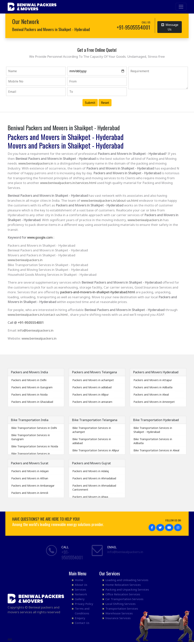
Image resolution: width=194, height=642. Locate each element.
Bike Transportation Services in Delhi (34, 428)
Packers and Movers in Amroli (29, 493)
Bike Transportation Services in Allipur (95, 450)
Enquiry (80, 618)
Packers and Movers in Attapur (152, 380)
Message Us (169, 26)
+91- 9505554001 (72, 555)
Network (81, 594)
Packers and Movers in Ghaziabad (32, 402)
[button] (152, 527)
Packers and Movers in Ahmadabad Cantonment (94, 487)
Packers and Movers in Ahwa (90, 497)
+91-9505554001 (31, 322)
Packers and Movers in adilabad (92, 387)
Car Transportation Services (124, 599)
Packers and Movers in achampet (93, 380)
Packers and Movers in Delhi (28, 380)
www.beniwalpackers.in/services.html (68, 183)
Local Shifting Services (120, 604)
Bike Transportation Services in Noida (34, 446)
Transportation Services (121, 608)
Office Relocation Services (122, 594)
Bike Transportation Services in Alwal (156, 450)
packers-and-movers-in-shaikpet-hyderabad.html (97, 292)
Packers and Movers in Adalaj (90, 471)
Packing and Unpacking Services (127, 589)
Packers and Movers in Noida (29, 394)
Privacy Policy (84, 604)
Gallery (80, 599)
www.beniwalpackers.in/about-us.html (109, 200)
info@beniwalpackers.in (35, 330)
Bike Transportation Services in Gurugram (30, 437)
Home (79, 580)
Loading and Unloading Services (126, 580)
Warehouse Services (119, 613)
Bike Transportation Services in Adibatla (152, 441)
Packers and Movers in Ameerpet (154, 402)
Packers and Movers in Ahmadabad (94, 478)
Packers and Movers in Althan (29, 478)
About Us (81, 585)
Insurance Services (118, 618)
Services (80, 589)
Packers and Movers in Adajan (30, 471)
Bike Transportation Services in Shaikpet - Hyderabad (152, 430)
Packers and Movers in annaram (92, 402)
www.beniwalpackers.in (35, 163)
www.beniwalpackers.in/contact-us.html (38, 314)
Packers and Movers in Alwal (151, 394)
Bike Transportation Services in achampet (91, 430)
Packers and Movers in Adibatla (152, 387)
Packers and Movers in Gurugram (32, 387)
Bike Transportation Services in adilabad (91, 441)
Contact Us (82, 623)
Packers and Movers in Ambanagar (32, 485)
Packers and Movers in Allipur (90, 394)
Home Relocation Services (123, 585)
